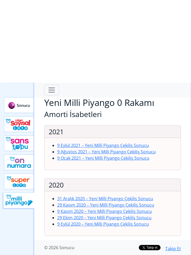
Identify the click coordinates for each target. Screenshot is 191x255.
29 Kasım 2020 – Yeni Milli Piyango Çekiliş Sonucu (105, 205)
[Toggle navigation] (51, 90)
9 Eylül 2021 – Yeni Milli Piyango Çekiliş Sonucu (103, 145)
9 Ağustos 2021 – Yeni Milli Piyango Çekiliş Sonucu (106, 152)
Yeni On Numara (19, 162)
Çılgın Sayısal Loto (19, 124)
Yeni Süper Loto (19, 181)
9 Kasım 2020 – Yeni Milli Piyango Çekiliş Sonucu (104, 211)
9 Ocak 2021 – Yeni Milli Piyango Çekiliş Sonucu (103, 158)
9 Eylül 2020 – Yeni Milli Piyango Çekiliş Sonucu (103, 224)
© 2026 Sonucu (59, 247)
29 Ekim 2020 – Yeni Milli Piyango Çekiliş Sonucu (104, 218)
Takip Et (173, 249)
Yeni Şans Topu (19, 143)
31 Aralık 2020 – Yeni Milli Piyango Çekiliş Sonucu (105, 199)
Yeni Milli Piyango (18, 200)
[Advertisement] (95, 41)
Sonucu (19, 105)
